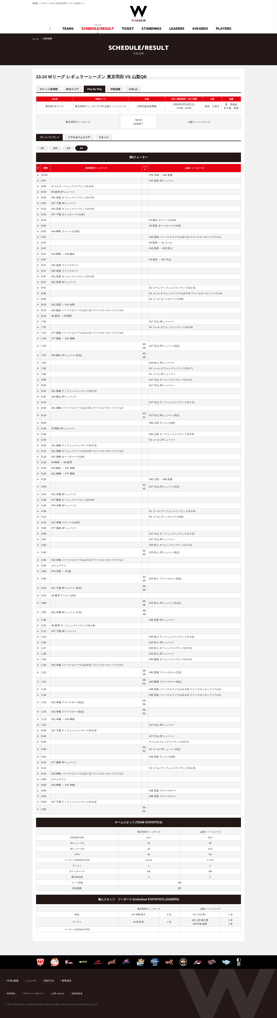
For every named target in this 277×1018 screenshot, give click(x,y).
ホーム (36, 38)
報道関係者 (77, 993)
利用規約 (11, 993)
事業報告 (67, 980)
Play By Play (95, 89)
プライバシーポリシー (33, 993)
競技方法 (49, 980)
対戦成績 (116, 89)
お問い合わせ (58, 993)
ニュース (31, 980)
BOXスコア (72, 89)
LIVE (132, 89)
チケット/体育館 (49, 89)
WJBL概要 (13, 980)
